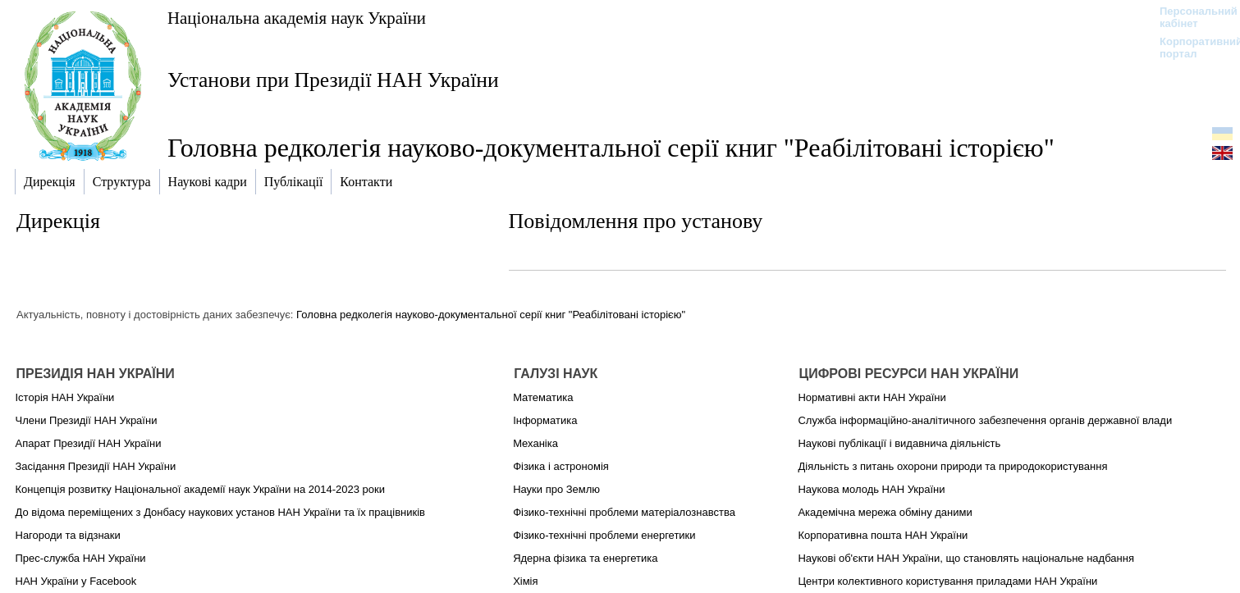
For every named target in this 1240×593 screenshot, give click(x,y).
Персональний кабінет (1190, 17)
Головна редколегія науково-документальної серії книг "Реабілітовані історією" (490, 314)
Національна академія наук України (296, 17)
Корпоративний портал (1190, 47)
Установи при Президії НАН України (333, 80)
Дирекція (58, 221)
